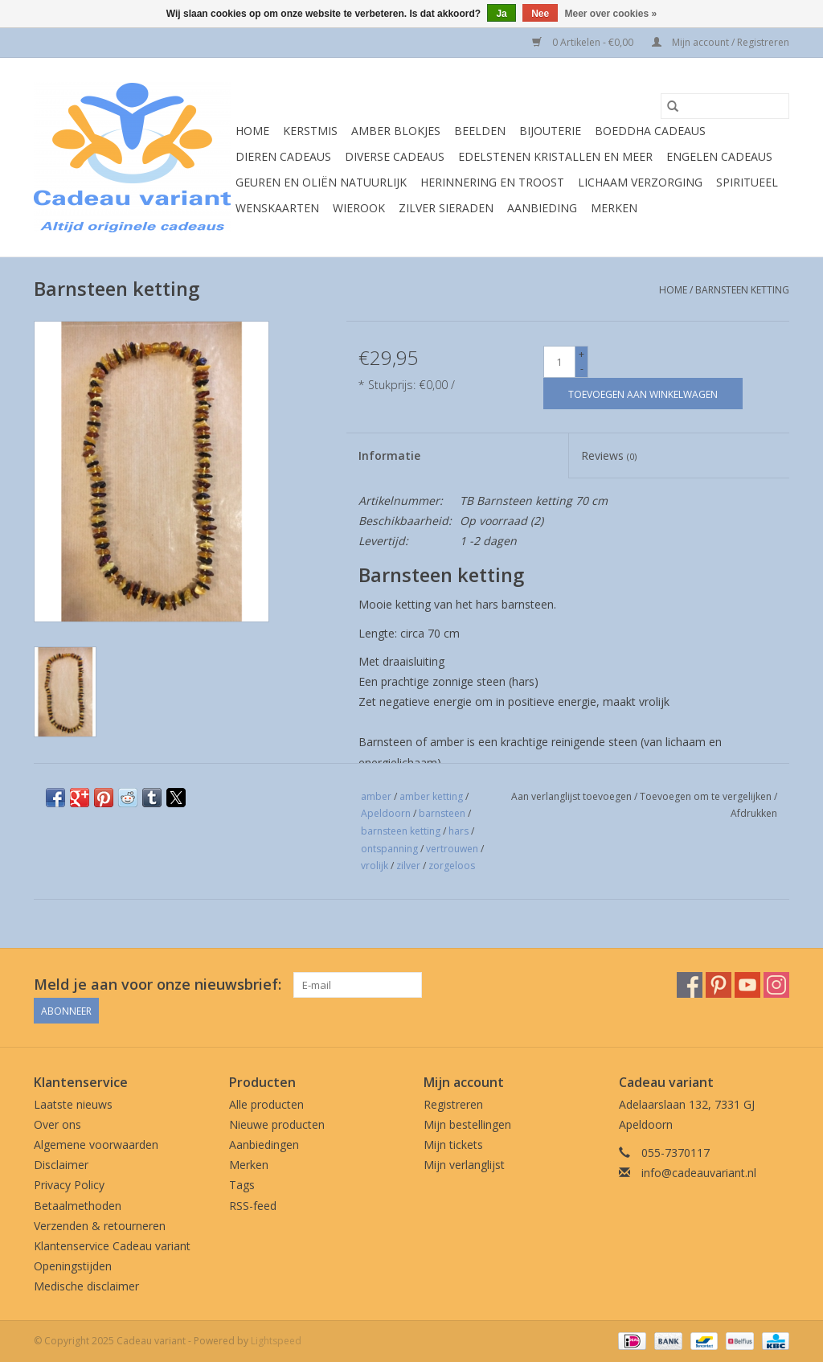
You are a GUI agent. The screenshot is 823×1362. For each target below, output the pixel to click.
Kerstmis (310, 130)
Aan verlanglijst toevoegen (572, 796)
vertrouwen (452, 848)
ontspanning (389, 848)
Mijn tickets (453, 1144)
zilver (408, 865)
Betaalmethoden (77, 1205)
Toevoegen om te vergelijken (707, 796)
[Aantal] (559, 362)
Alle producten (266, 1104)
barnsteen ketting (400, 831)
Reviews (609, 455)
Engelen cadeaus (719, 156)
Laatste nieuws (73, 1104)
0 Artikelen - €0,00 (584, 42)
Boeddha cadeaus (650, 130)
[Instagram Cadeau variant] (776, 985)
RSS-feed (252, 1205)
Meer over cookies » (611, 13)
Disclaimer (61, 1164)
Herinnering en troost (492, 182)
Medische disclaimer (86, 1286)
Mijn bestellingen (467, 1124)
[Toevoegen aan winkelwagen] (643, 393)
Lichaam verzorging (640, 182)
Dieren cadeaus (283, 156)
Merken (614, 207)
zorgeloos (451, 865)
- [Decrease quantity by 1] (581, 368)
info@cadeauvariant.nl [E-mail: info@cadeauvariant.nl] (698, 1172)
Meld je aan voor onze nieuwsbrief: (157, 984)
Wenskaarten (277, 207)
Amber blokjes (395, 130)
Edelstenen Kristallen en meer (555, 156)
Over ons (57, 1124)
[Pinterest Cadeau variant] (718, 985)
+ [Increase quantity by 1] (581, 354)
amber (376, 796)
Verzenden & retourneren (100, 1225)
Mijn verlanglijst (464, 1164)
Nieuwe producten (277, 1124)
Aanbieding (542, 207)
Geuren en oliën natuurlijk (321, 182)
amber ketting (431, 796)
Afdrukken (754, 813)
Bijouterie (550, 130)
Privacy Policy (69, 1184)
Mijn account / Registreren (720, 42)
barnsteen (442, 813)
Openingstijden (73, 1266)
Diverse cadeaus (394, 156)
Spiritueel (747, 182)
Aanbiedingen (264, 1144)
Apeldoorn (386, 813)
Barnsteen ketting (742, 290)
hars (458, 831)
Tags (242, 1184)
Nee (540, 13)
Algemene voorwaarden (96, 1144)
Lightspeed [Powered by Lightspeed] (276, 1341)
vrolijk (374, 865)
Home (252, 130)
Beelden (480, 130)
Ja (501, 13)
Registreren (453, 1104)
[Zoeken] (725, 106)
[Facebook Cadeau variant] (689, 985)
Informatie (389, 455)
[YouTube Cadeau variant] (747, 985)
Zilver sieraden (446, 207)
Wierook (359, 207)
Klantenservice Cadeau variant (112, 1245)
